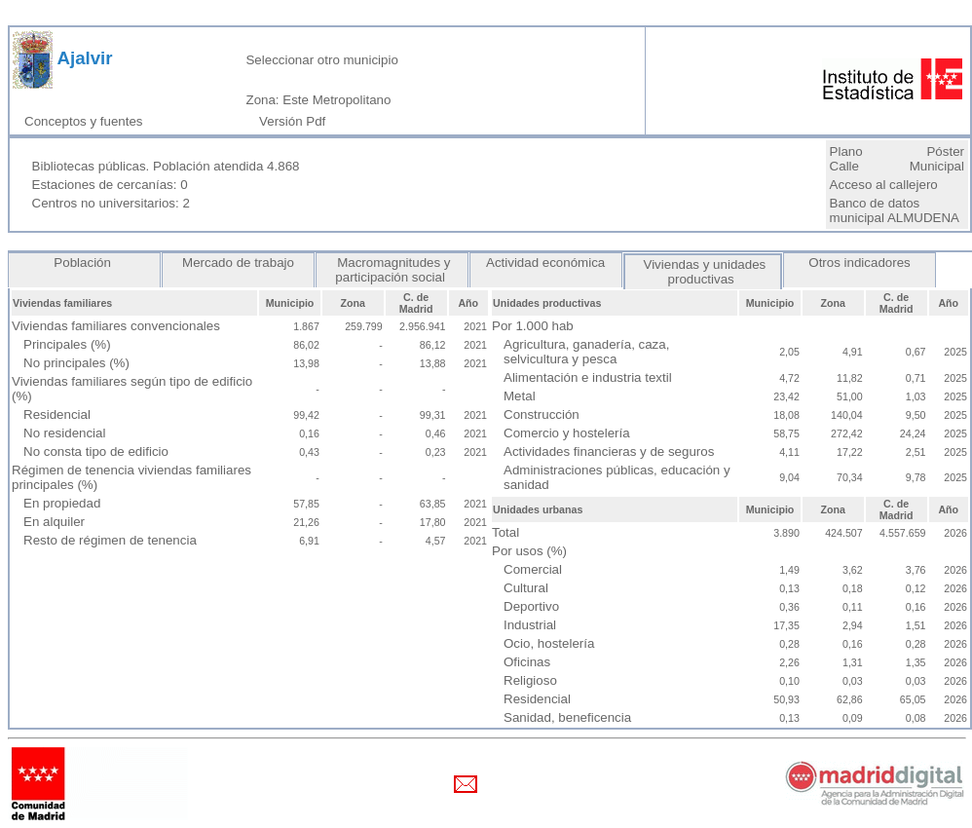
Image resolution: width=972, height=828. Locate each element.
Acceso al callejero (884, 184)
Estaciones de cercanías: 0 (110, 184)
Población (85, 262)
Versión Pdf (296, 121)
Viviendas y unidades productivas (703, 271)
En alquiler (54, 521)
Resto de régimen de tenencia (110, 540)
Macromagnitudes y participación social (391, 269)
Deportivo (531, 606)
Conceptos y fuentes (87, 121)
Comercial (533, 569)
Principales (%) (67, 344)
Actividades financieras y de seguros (609, 451)
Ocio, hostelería (549, 643)
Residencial (57, 414)
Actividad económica (546, 262)
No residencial (64, 433)
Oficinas (527, 662)
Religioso (530, 680)
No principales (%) (76, 363)
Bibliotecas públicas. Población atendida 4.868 (166, 166)
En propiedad (61, 503)
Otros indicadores (860, 262)
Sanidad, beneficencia (567, 717)
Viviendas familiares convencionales (116, 326)
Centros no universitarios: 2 (111, 203)
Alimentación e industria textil (588, 377)
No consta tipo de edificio (95, 451)
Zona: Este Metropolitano (318, 100)
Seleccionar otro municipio (321, 60)
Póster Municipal (937, 158)
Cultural (526, 588)
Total (505, 532)
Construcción (541, 414)
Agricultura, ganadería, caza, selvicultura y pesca (586, 351)
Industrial (530, 625)
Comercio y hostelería (567, 433)
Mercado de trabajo (237, 262)
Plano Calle (846, 158)
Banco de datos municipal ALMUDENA (894, 210)
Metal (520, 396)
